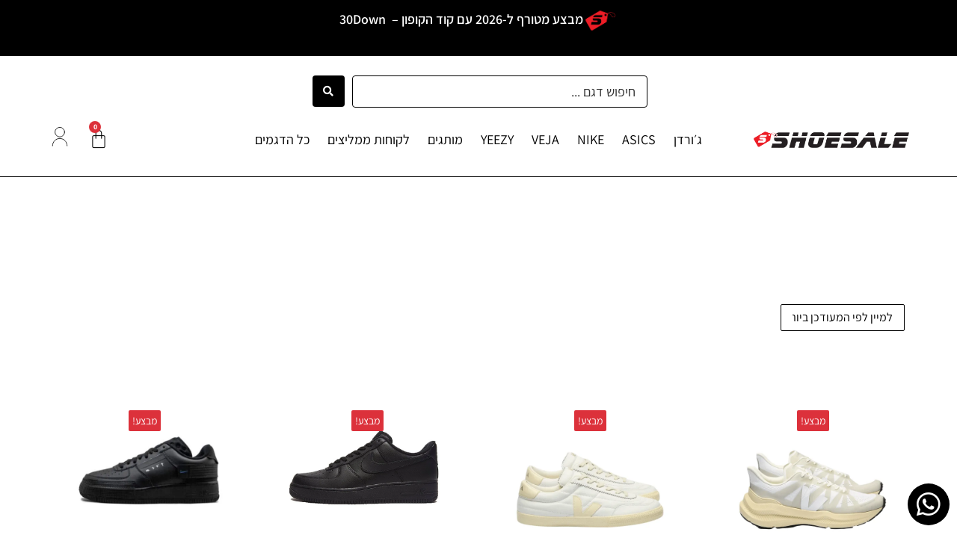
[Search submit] (329, 91)
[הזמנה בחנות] (843, 317)
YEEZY (497, 139)
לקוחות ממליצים (368, 139)
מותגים (445, 139)
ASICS (639, 139)
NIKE (590, 139)
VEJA (545, 139)
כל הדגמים (282, 139)
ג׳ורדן (688, 139)
